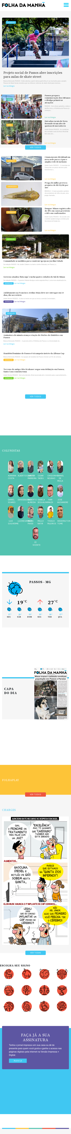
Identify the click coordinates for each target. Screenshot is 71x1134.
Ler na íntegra (8, 86)
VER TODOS (35, 147)
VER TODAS (35, 953)
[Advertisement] (35, 423)
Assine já (18, 1061)
